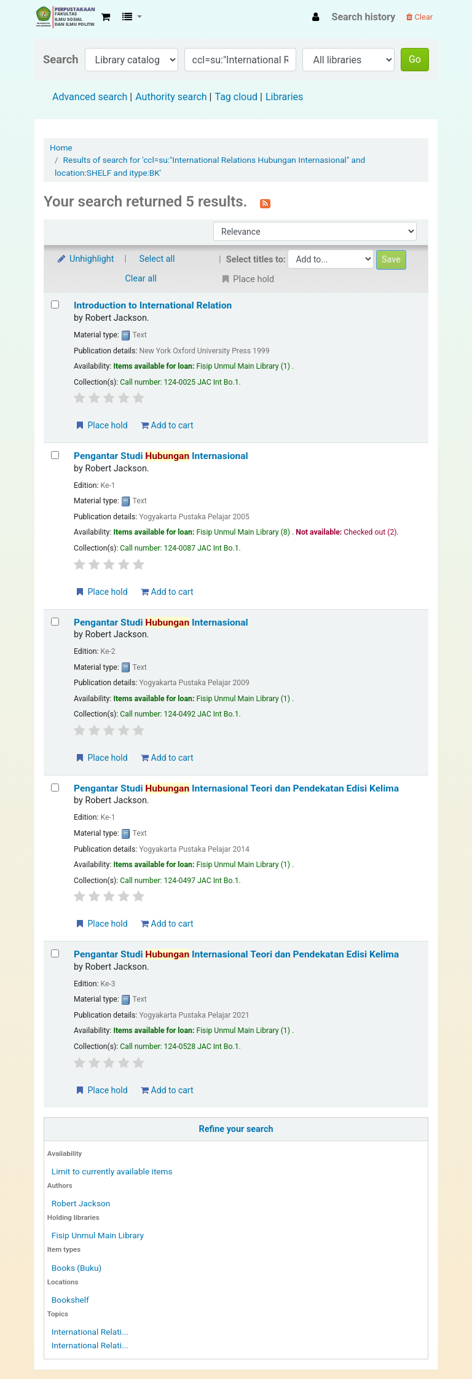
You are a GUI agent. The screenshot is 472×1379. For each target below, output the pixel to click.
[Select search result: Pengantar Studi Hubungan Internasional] (55, 455)
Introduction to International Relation (153, 305)
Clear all (141, 278)
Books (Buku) (76, 1268)
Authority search (170, 97)
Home (61, 147)
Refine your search (236, 1129)
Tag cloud (236, 97)
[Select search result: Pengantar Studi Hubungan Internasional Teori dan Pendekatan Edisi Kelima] (55, 788)
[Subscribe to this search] (265, 202)
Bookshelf (70, 1300)
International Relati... (90, 1332)
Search (61, 59)
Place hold (101, 425)
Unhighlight (85, 259)
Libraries (284, 97)
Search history (364, 17)
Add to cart (167, 425)
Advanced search (89, 97)
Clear (419, 17)
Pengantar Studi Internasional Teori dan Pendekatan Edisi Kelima (236, 788)
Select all (157, 259)
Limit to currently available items (112, 1171)
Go (415, 59)
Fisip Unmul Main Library (65, 17)
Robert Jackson (81, 1203)
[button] (105, 17)
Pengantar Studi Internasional (161, 456)
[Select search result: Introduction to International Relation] (55, 304)
